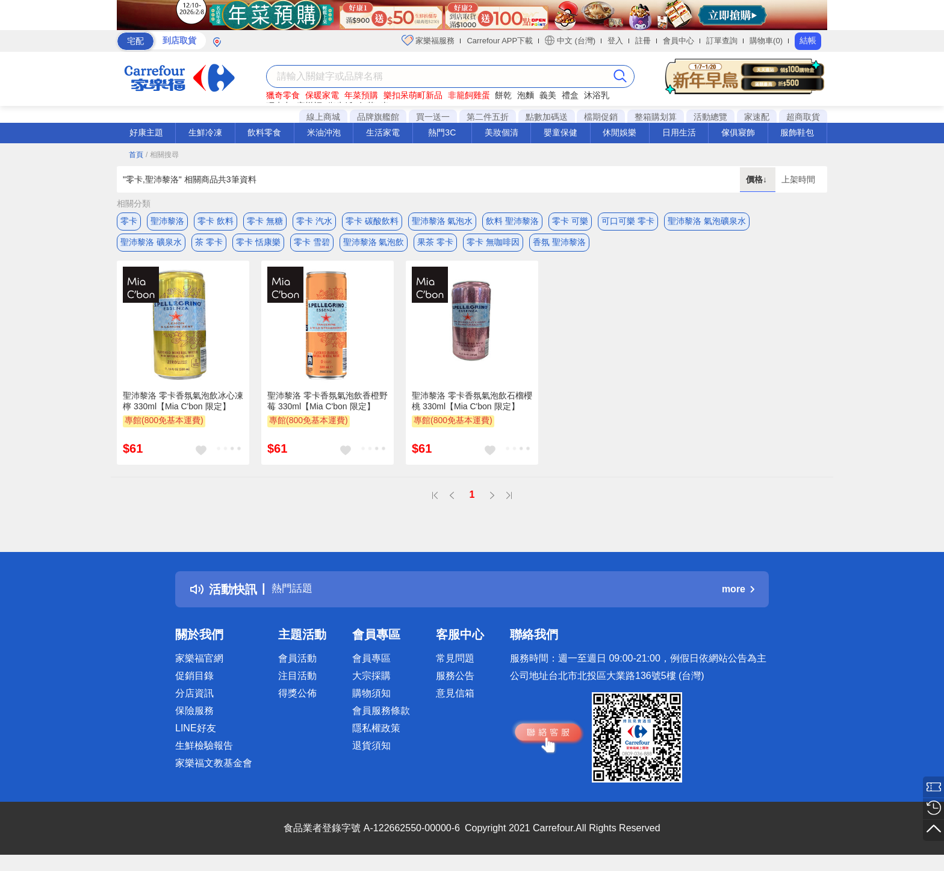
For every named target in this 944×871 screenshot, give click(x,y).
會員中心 (678, 40)
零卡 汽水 (314, 221)
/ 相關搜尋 (162, 154)
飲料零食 (264, 132)
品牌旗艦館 (378, 117)
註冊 (643, 40)
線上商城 (323, 117)
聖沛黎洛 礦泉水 (151, 245)
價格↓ (757, 179)
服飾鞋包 (797, 132)
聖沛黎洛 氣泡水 (442, 221)
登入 (615, 40)
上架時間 (798, 179)
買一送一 (433, 117)
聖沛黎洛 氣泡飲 (374, 245)
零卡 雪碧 (312, 245)
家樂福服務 (428, 40)
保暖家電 (322, 95)
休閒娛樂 (619, 132)
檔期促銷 (601, 117)
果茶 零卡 (435, 245)
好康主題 (146, 132)
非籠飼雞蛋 (469, 95)
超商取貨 (803, 117)
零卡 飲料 (215, 221)
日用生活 (679, 132)
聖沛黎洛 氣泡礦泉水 (707, 221)
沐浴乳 (596, 95)
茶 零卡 (209, 245)
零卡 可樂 (570, 221)
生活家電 (383, 132)
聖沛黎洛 (167, 221)
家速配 (756, 117)
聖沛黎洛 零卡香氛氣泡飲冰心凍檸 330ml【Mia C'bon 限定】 (183, 407)
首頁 (136, 154)
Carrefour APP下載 (500, 40)
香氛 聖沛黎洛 (559, 245)
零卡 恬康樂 (258, 245)
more (738, 595)
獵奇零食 (283, 95)
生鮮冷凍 (205, 132)
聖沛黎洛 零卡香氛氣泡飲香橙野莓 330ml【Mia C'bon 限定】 (327, 407)
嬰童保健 (560, 132)
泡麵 (525, 95)
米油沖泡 (324, 132)
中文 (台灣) (570, 40)
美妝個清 (501, 132)
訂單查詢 (722, 40)
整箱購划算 (656, 117)
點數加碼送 (547, 117)
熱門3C (442, 132)
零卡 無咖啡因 (493, 245)
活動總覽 (710, 117)
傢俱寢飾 (738, 132)
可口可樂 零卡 (627, 221)
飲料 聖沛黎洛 (512, 221)
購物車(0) (766, 40)
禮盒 (570, 95)
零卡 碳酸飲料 (372, 221)
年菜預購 (361, 95)
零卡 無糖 (265, 221)
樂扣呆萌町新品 (413, 95)
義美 (547, 95)
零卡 (128, 221)
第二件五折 (488, 117)
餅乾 (503, 95)
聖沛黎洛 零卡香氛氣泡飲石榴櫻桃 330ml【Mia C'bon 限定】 (472, 407)
